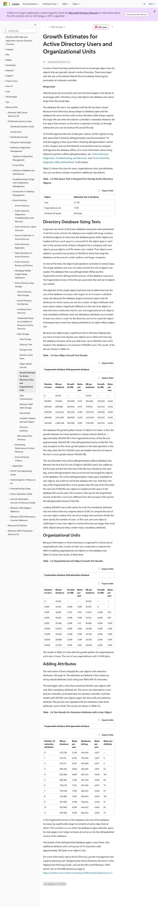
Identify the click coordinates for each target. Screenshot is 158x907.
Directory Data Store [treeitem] (26, 357)
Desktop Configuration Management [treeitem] (23, 158)
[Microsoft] (5, 4)
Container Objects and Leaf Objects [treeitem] (28, 420)
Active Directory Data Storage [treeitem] (24, 293)
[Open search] (144, 3)
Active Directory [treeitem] (22, 205)
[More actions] (112, 27)
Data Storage (57, 27)
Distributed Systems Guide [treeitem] (22, 126)
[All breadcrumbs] (45, 27)
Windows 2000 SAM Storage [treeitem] (26, 406)
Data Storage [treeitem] (25, 339)
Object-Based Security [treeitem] (26, 365)
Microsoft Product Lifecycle (83, 12)
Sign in (151, 3)
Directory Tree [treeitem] (26, 344)
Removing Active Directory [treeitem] (24, 437)
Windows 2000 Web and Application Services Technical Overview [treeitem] (19, 40)
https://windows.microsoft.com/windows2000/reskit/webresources (76, 872)
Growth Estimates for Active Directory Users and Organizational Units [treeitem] (27, 381)
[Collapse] (35, 24)
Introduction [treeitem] (15, 131)
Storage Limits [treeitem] (26, 349)
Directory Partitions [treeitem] (24, 429)
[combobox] (19, 31)
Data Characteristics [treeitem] (26, 397)
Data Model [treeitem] (25, 413)
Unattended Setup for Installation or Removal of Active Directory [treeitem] (25, 323)
